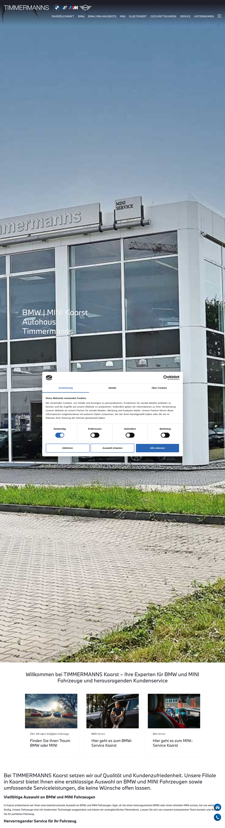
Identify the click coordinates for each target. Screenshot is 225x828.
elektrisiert (138, 16)
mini (122, 16)
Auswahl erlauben (112, 448)
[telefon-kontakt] (217, 817)
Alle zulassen (157, 448)
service (185, 16)
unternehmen (204, 16)
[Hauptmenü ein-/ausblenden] (219, 16)
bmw (81, 16)
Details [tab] (112, 388)
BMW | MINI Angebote (102, 16)
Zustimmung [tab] (66, 388)
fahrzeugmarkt (63, 16)
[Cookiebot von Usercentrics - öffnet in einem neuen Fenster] (165, 377)
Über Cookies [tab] (159, 388)
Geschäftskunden (163, 16)
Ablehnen (67, 448)
